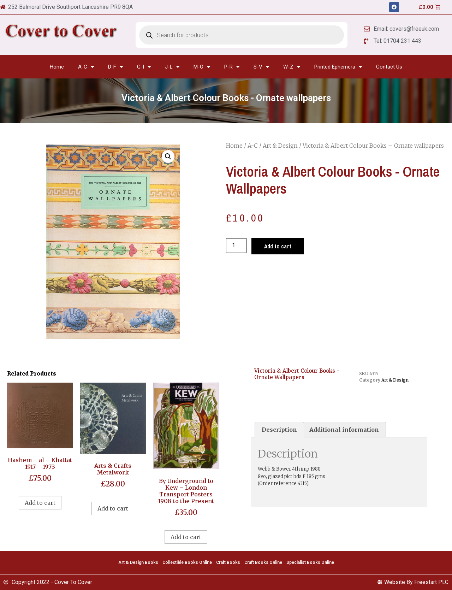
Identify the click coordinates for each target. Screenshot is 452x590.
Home (57, 67)
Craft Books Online (263, 562)
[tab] (279, 429)
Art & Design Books (138, 562)
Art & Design (280, 145)
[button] (168, 156)
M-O (202, 67)
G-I (144, 67)
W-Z (291, 67)
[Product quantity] (236, 245)
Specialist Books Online (310, 562)
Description (279, 429)
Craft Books (228, 562)
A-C (86, 67)
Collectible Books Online (187, 562)
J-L (172, 67)
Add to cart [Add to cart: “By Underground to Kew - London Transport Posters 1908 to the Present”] (186, 537)
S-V (261, 67)
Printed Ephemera (338, 67)
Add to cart (277, 246)
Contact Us (389, 67)
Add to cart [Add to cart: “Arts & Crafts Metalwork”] (112, 508)
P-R (231, 67)
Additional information (344, 429)
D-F (115, 67)
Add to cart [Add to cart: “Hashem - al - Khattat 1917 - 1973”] (40, 502)
